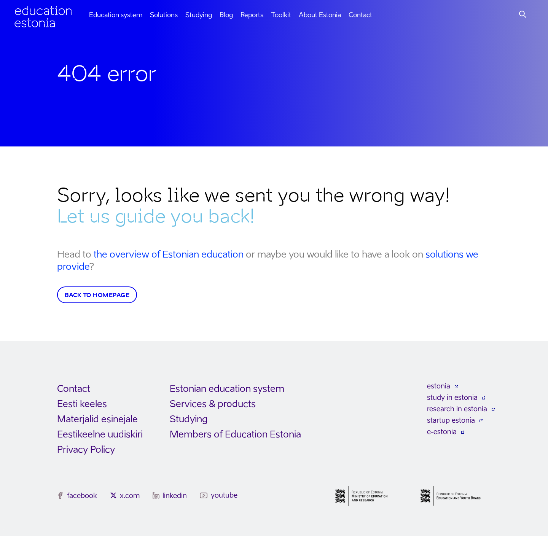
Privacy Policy (86, 449)
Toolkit (281, 15)
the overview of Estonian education (169, 254)
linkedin (174, 495)
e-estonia (442, 432)
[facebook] (60, 495)
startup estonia (451, 420)
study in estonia (452, 397)
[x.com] (113, 495)
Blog (226, 15)
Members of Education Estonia (235, 434)
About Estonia (320, 15)
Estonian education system (227, 388)
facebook (82, 495)
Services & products (213, 403)
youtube (224, 495)
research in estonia (457, 409)
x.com (130, 495)
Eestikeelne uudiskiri (100, 434)
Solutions (164, 15)
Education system (115, 15)
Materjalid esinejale (97, 419)
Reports (252, 15)
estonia (438, 386)
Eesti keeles (82, 403)
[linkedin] (156, 495)
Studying (198, 15)
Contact (360, 15)
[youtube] (204, 495)
